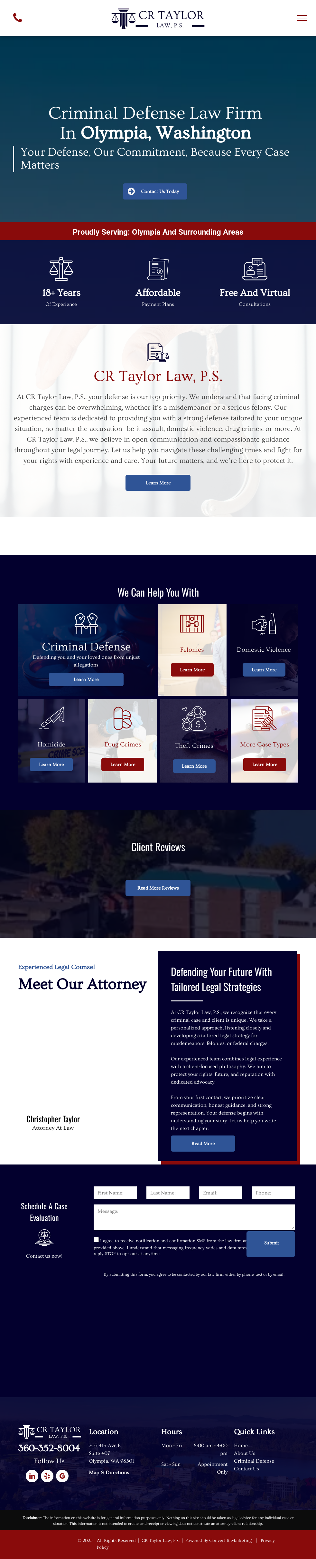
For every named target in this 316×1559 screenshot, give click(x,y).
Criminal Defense (254, 1461)
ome (243, 1445)
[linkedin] (32, 1477)
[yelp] (47, 1477)
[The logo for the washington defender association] (158, 536)
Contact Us (246, 1469)
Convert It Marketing (230, 1540)
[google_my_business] (62, 1477)
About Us (244, 1453)
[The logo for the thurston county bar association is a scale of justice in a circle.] (250, 536)
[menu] (301, 18)
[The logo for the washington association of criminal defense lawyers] (65, 536)
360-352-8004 (49, 1448)
